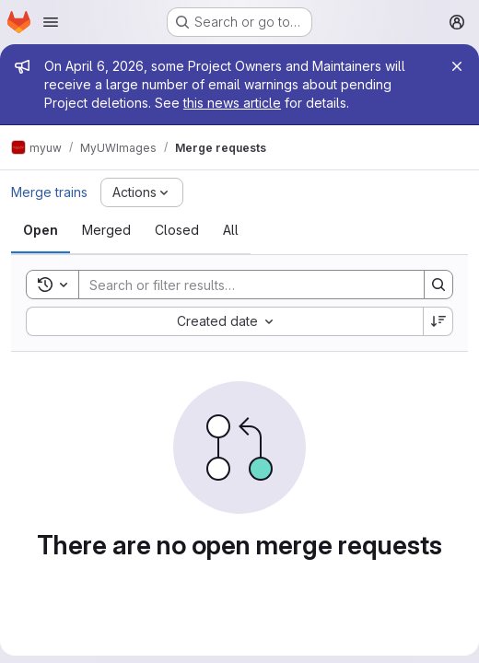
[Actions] (141, 192)
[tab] (40, 230)
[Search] (242, 284)
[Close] (457, 66)
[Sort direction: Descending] (438, 321)
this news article (232, 102)
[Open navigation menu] (50, 22)
